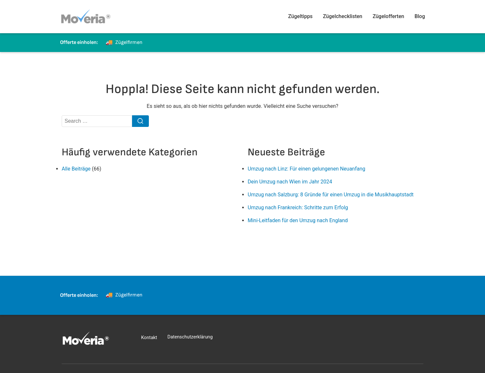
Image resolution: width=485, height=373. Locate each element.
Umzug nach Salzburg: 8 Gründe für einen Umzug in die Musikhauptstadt (331, 195)
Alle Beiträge (76, 169)
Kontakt (149, 337)
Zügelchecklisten (342, 16)
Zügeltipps (300, 16)
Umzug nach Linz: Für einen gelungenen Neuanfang (306, 169)
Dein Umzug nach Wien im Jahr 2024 (290, 182)
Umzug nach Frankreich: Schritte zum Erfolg (298, 207)
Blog (420, 16)
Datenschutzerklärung (190, 337)
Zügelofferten (388, 16)
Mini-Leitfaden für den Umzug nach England (298, 220)
